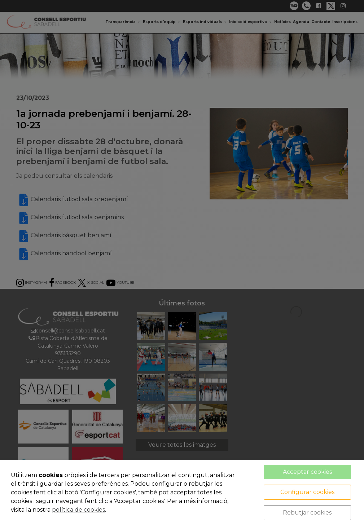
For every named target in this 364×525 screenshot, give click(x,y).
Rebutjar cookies (307, 512)
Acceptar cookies (307, 471)
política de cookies (78, 509)
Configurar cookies (307, 492)
